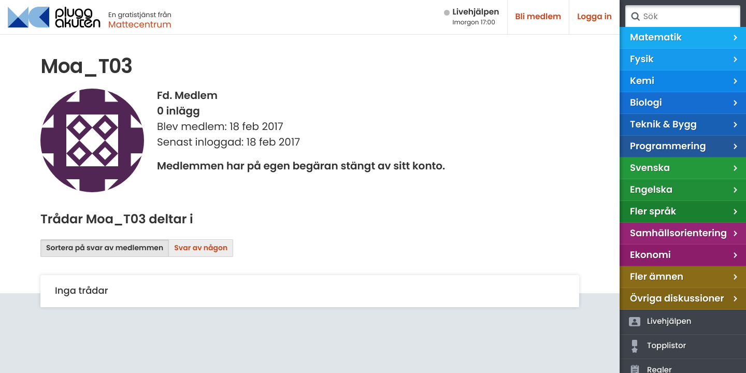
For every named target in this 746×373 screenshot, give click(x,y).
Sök (635, 16)
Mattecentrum (139, 24)
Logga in (594, 16)
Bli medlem (538, 16)
